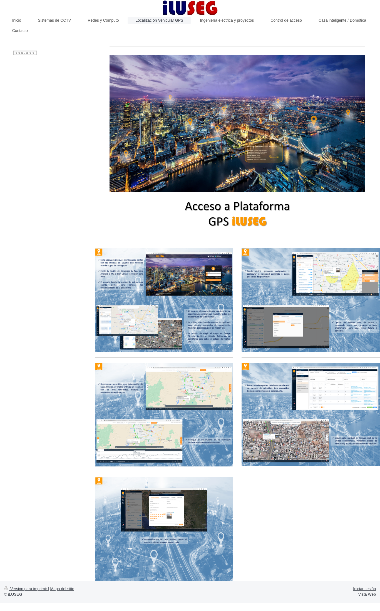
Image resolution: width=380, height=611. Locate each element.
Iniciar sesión (364, 589)
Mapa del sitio (62, 589)
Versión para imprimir (26, 589)
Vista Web (367, 594)
